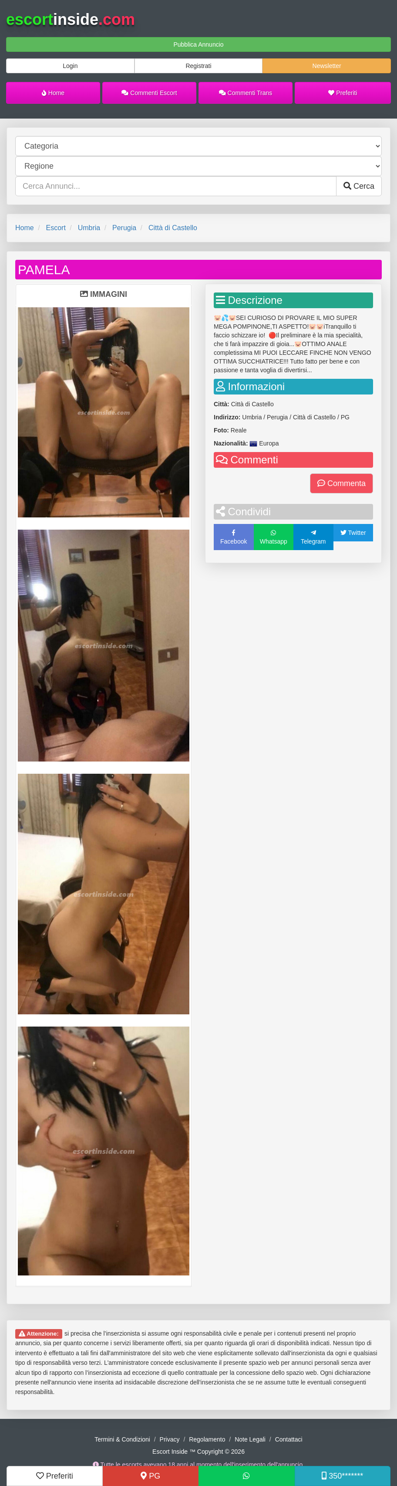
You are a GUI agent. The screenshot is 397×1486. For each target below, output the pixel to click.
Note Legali (250, 1439)
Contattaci (289, 1439)
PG (150, 1476)
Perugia (124, 227)
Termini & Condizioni (122, 1439)
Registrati (198, 65)
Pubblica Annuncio (198, 44)
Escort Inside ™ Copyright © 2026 (198, 1451)
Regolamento (207, 1439)
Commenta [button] (341, 483)
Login (70, 65)
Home (53, 92)
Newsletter (327, 65)
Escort (55, 227)
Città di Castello (172, 227)
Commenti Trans (246, 92)
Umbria (89, 227)
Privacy (170, 1439)
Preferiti (342, 92)
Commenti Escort (149, 92)
